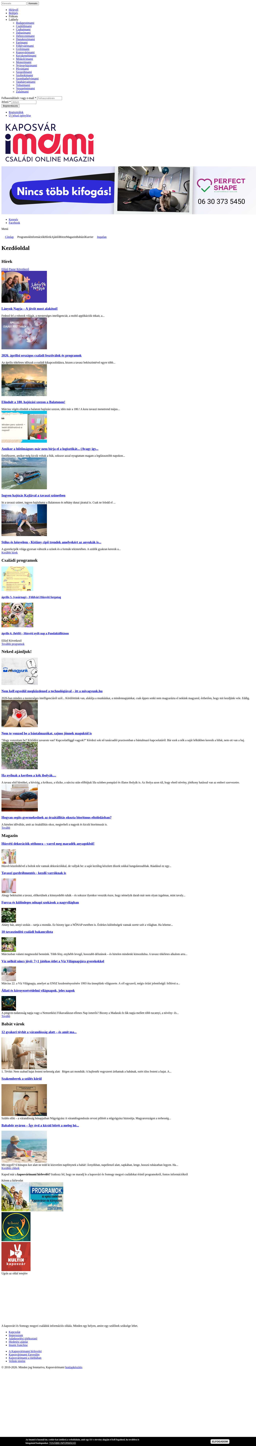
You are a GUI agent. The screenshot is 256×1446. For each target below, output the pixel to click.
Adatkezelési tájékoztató (23, 1338)
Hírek (48, 236)
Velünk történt (17, 1361)
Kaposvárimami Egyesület (24, 1354)
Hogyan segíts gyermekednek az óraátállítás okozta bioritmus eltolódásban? (56, 817)
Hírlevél (13, 9)
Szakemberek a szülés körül (21, 1078)
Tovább (5, 827)
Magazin (71, 236)
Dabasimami (23, 32)
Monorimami (23, 62)
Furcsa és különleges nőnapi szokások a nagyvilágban (40, 902)
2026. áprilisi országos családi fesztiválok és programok (41, 355)
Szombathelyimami (27, 78)
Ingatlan (102, 236)
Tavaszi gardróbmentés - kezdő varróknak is (33, 873)
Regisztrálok (16, 112)
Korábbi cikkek (10, 1168)
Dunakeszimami (25, 39)
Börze (62, 236)
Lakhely (13, 19)
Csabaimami (23, 29)
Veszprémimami (25, 88)
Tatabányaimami (25, 81)
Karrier (89, 236)
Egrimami (22, 42)
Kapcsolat (14, 1332)
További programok (12, 643)
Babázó (80, 236)
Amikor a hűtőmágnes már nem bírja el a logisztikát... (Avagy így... (49, 449)
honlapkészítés (73, 1367)
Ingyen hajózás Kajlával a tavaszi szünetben (33, 495)
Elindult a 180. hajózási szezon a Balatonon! (33, 402)
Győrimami (22, 49)
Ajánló (55, 236)
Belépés (13, 13)
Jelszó (6, 101)
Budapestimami (25, 22)
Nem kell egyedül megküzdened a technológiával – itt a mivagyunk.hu (52, 691)
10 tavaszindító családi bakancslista (27, 932)
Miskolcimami (24, 58)
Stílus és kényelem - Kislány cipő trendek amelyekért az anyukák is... (51, 542)
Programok (23, 236)
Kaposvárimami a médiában (25, 1357)
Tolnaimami (23, 85)
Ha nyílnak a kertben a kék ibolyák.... (28, 775)
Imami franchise (18, 1345)
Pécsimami (22, 68)
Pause (12, 269)
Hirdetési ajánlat (18, 1341)
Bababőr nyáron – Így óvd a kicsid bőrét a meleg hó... (40, 1125)
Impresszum (16, 1335)
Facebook (14, 222)
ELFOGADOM (220, 1441)
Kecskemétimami (26, 55)
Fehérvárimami (25, 45)
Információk (37, 236)
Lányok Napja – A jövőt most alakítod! (29, 309)
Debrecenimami (25, 35)
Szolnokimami (24, 75)
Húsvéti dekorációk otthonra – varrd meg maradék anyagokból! (48, 844)
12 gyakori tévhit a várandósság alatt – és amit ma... (39, 1032)
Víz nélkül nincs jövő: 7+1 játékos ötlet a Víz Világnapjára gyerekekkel (52, 961)
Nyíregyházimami (26, 65)
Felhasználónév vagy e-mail (18, 98)
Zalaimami (22, 91)
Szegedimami (24, 72)
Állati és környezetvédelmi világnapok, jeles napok (38, 990)
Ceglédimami (24, 26)
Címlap (9, 236)
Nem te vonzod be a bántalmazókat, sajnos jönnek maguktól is (46, 733)
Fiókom (13, 16)
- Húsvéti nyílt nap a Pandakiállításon (35, 633)
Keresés (13, 219)
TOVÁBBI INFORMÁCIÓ (62, 1443)
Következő (23, 269)
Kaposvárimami (25, 52)
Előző (4, 269)
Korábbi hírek (9, 552)
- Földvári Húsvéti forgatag (31, 597)
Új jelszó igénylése (20, 115)
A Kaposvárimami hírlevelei (25, 1351)
